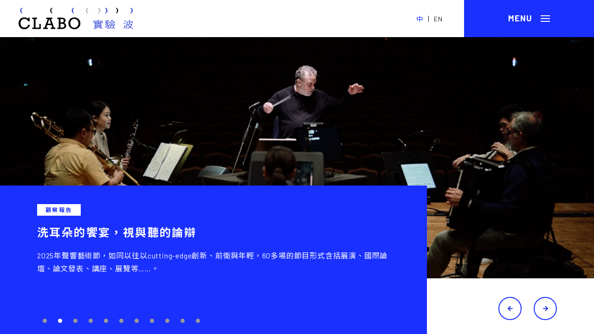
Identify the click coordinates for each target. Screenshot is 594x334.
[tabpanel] (297, 185)
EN (438, 19)
